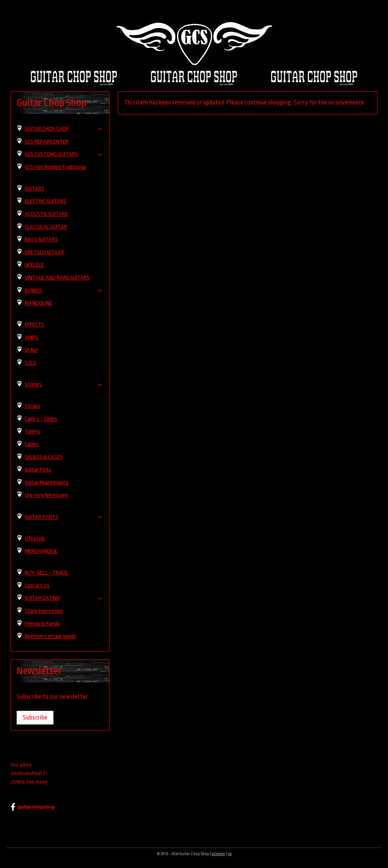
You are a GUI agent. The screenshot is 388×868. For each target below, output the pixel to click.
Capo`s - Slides (41, 419)
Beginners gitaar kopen (50, 636)
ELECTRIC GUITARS (45, 201)
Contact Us (37, 585)
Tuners (32, 431)
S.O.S (30, 363)
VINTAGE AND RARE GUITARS (57, 278)
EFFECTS (34, 325)
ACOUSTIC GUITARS (46, 214)
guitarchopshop (33, 807)
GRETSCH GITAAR (44, 252)
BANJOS (64, 290)
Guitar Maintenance (47, 482)
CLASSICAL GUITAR (46, 227)
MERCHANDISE (41, 551)
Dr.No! (31, 350)
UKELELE (34, 265)
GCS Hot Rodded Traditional (55, 167)
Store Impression (44, 611)
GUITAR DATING (64, 598)
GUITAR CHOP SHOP (64, 129)
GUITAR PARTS (64, 517)
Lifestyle (35, 538)
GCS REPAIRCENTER (47, 142)
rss (230, 854)
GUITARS (34, 189)
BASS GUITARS (41, 239)
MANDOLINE (38, 303)
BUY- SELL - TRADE (46, 573)
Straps (32, 406)
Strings (64, 384)
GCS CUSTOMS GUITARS (64, 154)
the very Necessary (46, 495)
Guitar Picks (38, 470)
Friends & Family (42, 624)
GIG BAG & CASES (44, 457)
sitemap (218, 854)
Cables (32, 444)
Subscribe (35, 717)
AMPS (31, 337)
